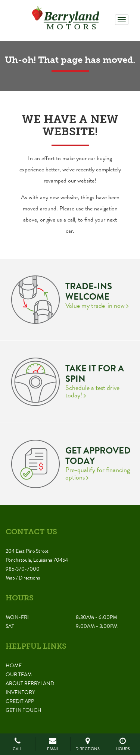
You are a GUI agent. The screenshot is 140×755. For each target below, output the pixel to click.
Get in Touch (23, 710)
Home (14, 666)
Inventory (20, 692)
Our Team (19, 674)
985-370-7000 (23, 569)
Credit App (20, 701)
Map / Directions (23, 578)
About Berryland (30, 683)
